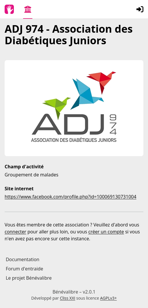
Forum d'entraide (24, 268)
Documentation (22, 259)
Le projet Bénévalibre (29, 278)
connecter (15, 231)
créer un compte (106, 231)
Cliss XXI (67, 298)
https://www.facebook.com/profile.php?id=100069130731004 (70, 196)
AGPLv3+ (108, 298)
